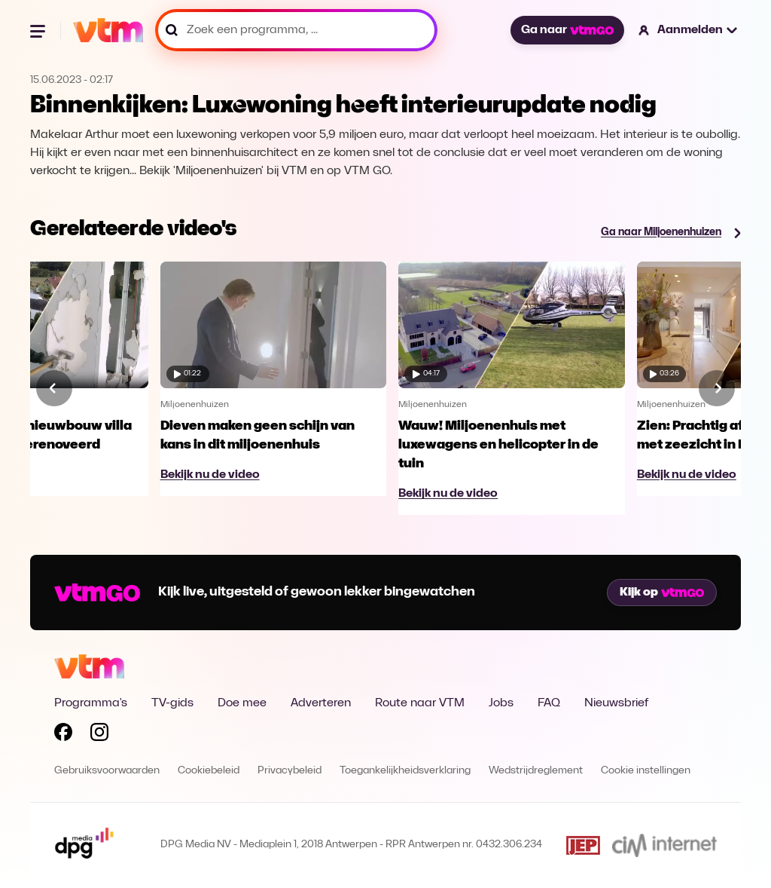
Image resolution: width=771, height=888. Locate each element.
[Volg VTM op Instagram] (99, 735)
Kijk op (662, 592)
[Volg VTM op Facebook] (63, 735)
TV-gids (172, 703)
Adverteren (321, 703)
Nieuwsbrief (616, 703)
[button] (688, 30)
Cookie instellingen (645, 770)
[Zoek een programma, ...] (296, 30)
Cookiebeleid (208, 770)
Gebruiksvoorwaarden (107, 770)
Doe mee (242, 703)
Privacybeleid (290, 770)
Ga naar (567, 30)
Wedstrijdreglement (536, 770)
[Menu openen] (39, 30)
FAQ (549, 703)
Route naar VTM (420, 703)
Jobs (501, 703)
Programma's (90, 703)
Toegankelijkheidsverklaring (405, 770)
